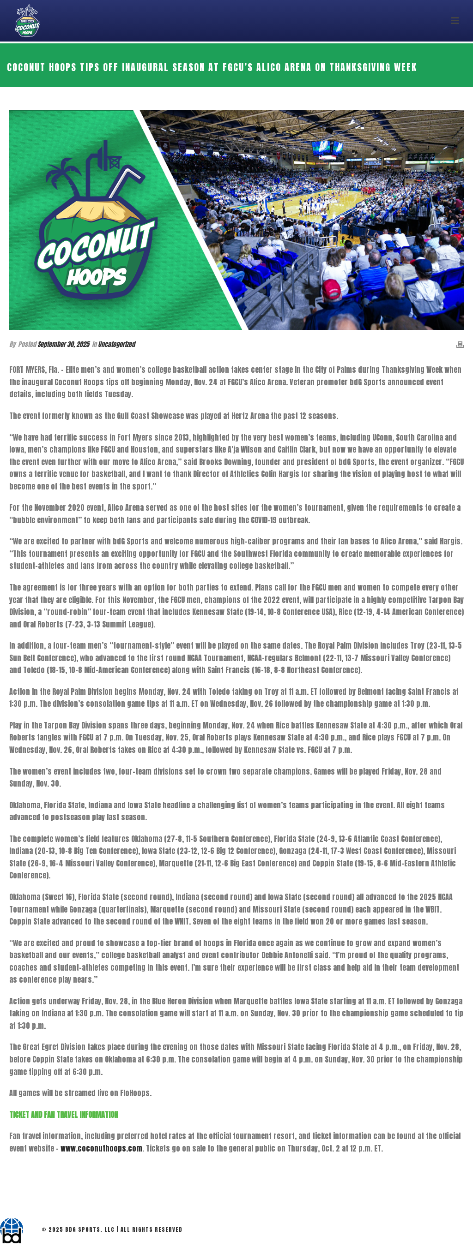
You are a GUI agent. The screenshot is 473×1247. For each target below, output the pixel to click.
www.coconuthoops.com (101, 1148)
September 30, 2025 (63, 344)
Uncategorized (116, 344)
